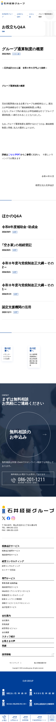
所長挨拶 (5, 624)
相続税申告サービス (10, 555)
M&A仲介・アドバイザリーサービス (16, 591)
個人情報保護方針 (40, 663)
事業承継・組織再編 (9, 583)
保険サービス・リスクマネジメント (16, 603)
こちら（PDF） (14, 154)
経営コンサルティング (11, 566)
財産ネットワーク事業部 (12, 599)
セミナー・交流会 (8, 570)
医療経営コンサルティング (13, 595)
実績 (4, 646)
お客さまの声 (8, 641)
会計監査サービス (9, 607)
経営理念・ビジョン (9, 628)
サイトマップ (14, 663)
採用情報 (6, 654)
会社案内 (5, 620)
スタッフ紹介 (8, 636)
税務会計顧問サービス (11, 551)
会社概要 (5, 632)
